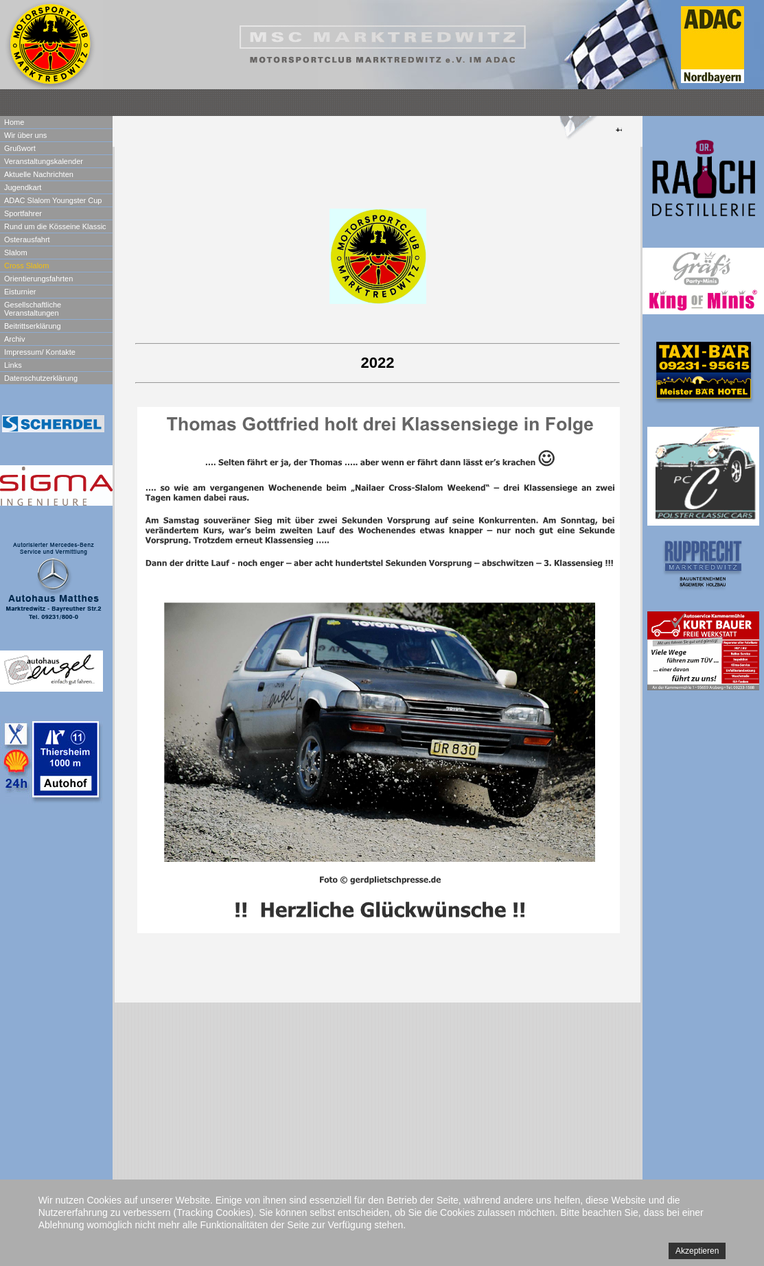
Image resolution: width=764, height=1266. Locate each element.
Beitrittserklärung (32, 326)
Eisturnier (20, 292)
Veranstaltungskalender (43, 161)
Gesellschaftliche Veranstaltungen (32, 309)
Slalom (15, 252)
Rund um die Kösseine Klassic (55, 226)
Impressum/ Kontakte (40, 352)
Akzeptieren (697, 1251)
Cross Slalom (26, 265)
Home (14, 122)
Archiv (14, 339)
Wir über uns (25, 135)
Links (13, 365)
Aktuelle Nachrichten (38, 174)
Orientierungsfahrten (38, 278)
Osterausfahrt (27, 239)
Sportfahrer (23, 213)
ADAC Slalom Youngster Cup (53, 200)
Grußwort (20, 148)
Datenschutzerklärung (41, 378)
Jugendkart (22, 187)
